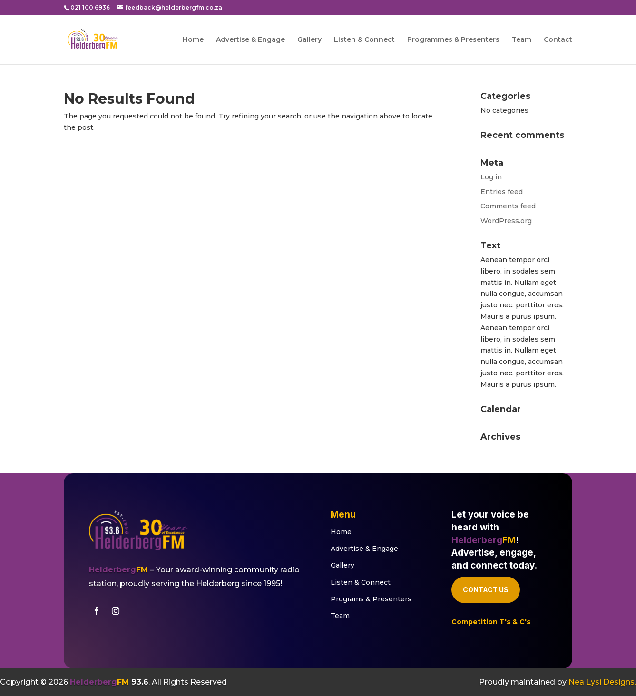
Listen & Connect (364, 40)
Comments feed (508, 206)
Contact (558, 40)
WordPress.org (506, 220)
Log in (491, 177)
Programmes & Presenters (453, 40)
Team (521, 40)
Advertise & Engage (250, 40)
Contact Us (486, 590)
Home (193, 40)
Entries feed (501, 191)
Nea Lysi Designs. (602, 681)
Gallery (309, 40)
